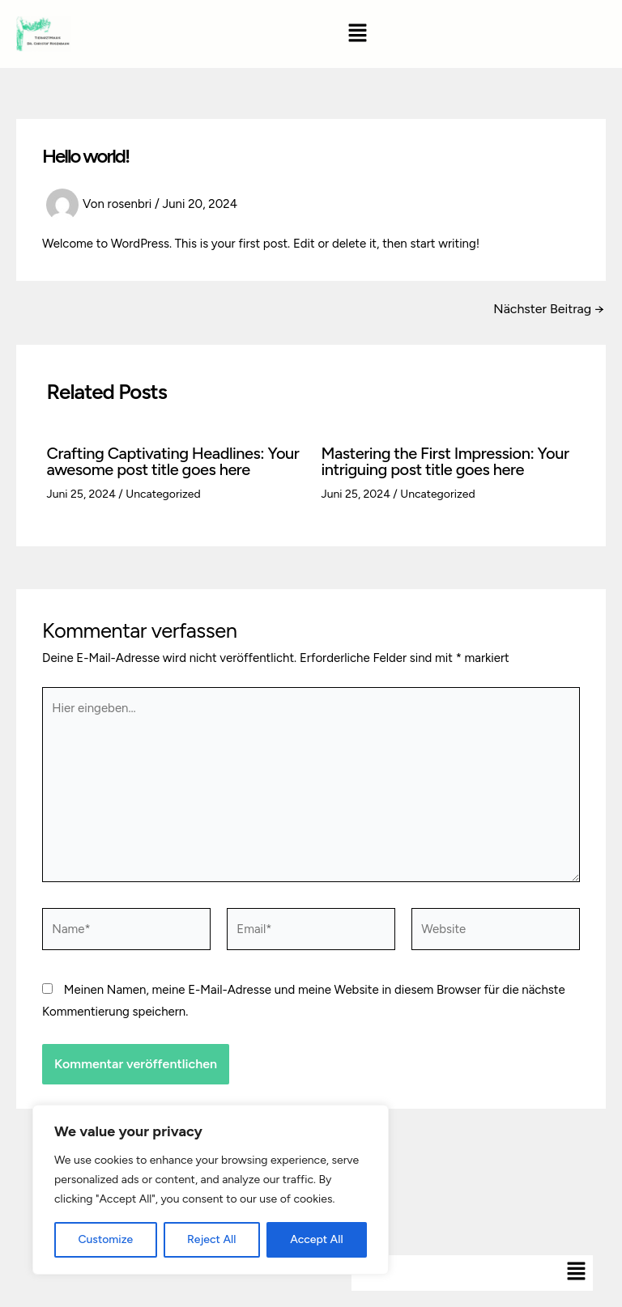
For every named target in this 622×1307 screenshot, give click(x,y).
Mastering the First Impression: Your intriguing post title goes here (445, 461)
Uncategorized (163, 494)
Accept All (316, 1239)
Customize (105, 1239)
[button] (358, 34)
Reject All (211, 1239)
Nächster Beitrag (548, 309)
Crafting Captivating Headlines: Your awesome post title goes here (173, 461)
